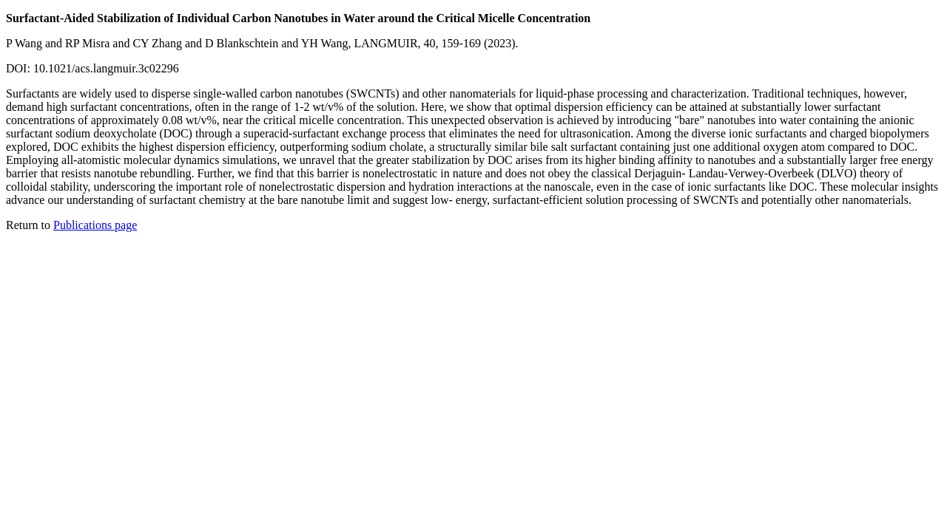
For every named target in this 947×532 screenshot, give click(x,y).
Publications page (95, 225)
